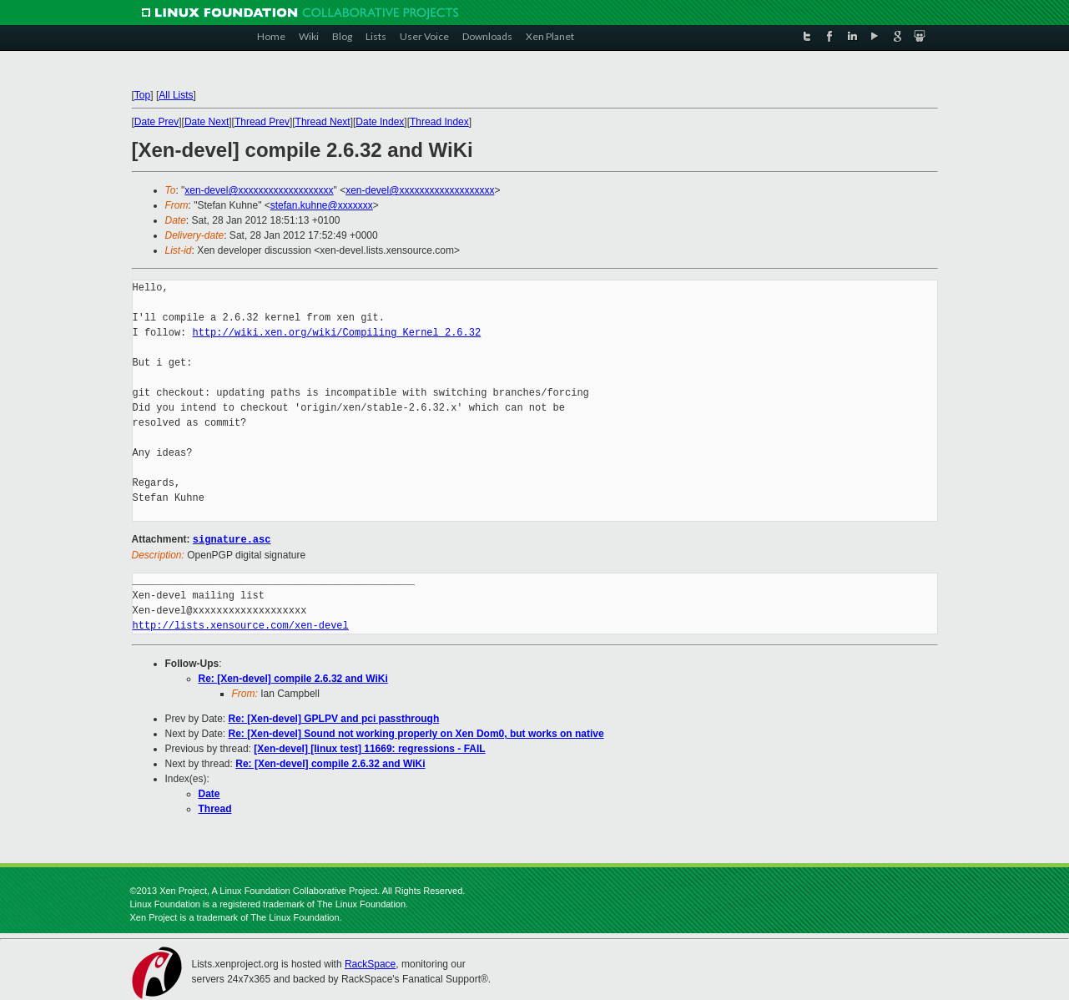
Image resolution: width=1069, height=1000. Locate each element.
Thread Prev (262, 122)
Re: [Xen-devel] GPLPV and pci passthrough (334, 718)
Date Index (379, 122)
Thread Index (439, 122)
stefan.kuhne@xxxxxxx (321, 205)
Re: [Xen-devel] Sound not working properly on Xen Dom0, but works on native (416, 733)
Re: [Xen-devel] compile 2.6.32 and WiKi (293, 678)
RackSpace (370, 963)
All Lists (176, 95)
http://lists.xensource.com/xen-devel (241, 625)
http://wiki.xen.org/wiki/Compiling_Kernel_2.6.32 (337, 333)
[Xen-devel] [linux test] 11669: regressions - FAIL (369, 748)
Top (142, 95)
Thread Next (322, 122)
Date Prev (156, 122)
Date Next (206, 122)
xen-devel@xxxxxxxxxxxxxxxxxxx (258, 190)
